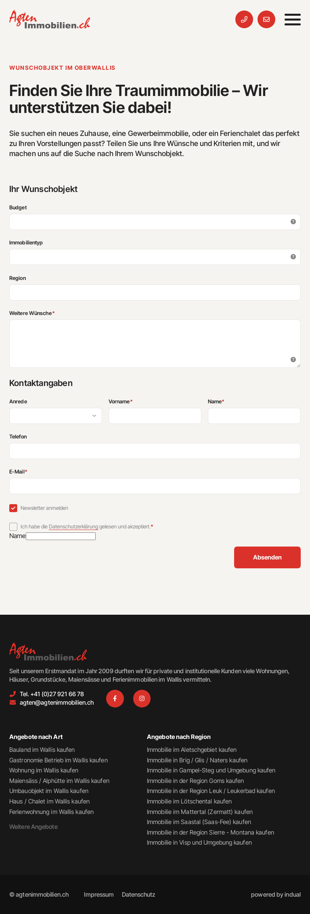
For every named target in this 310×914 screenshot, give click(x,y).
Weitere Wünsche (44, 313)
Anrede (18, 401)
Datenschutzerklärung (73, 526)
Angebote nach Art (36, 737)
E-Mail (30, 471)
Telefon (18, 436)
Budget (18, 207)
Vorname (133, 401)
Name (229, 401)
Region (17, 278)
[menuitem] (99, 894)
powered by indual (276, 894)
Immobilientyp (26, 242)
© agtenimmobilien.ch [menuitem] (39, 894)
